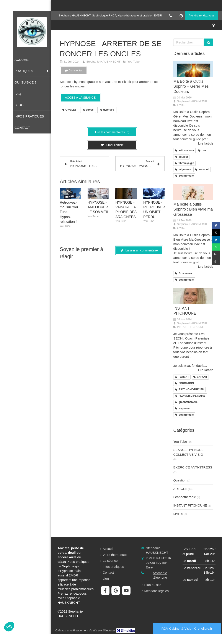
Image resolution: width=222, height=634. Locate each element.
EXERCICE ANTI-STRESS (192, 467)
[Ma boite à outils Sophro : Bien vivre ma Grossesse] (193, 192)
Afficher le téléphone (160, 575)
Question (179, 480)
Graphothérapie (184, 497)
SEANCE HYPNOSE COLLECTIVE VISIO (188, 452)
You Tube (180, 441)
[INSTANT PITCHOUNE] (193, 296)
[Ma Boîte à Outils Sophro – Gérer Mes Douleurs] (193, 69)
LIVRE (178, 513)
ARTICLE (180, 489)
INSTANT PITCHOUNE (190, 505)
